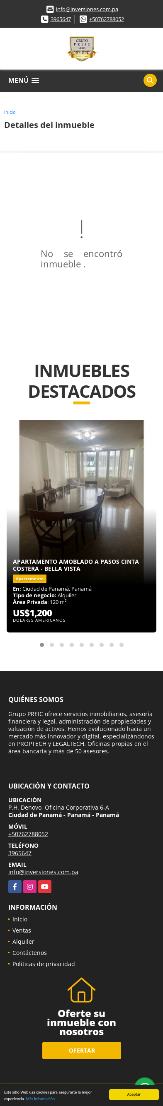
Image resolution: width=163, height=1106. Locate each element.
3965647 (61, 19)
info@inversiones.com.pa (87, 9)
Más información (40, 1099)
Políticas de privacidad (43, 964)
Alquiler (23, 941)
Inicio (10, 112)
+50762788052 (106, 19)
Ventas (21, 930)
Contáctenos (29, 953)
